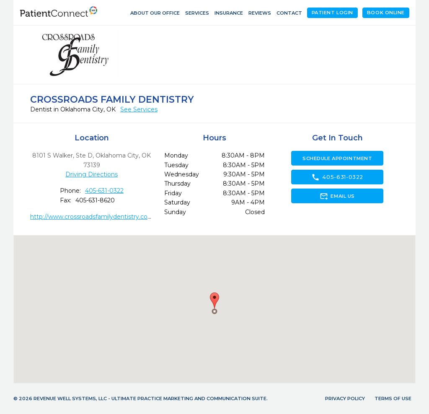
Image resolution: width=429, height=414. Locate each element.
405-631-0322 (104, 190)
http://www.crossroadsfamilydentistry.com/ (93, 216)
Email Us (337, 196)
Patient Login (332, 13)
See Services (139, 109)
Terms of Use (393, 398)
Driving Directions (91, 174)
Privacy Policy (345, 398)
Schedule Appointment (337, 158)
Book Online (386, 13)
